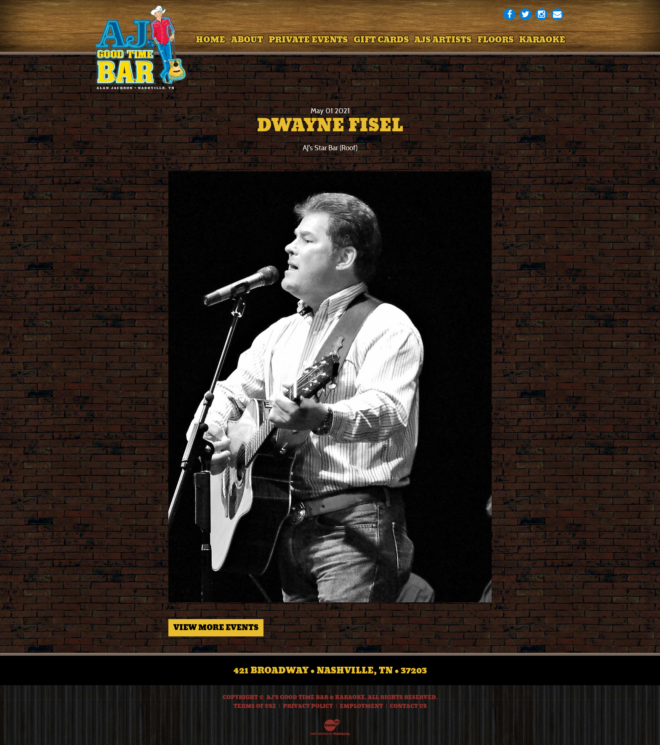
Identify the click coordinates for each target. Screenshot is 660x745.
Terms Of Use (255, 706)
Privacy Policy (308, 706)
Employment (361, 706)
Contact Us (408, 706)
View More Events (215, 627)
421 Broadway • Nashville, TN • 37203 (330, 670)
